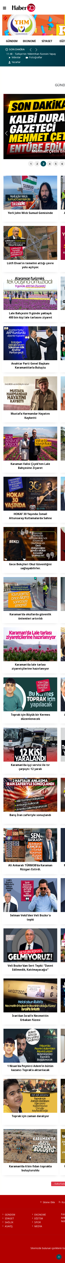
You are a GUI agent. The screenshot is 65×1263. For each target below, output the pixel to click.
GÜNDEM (12, 41)
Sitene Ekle (47, 1202)
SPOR (36, 1222)
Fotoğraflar (33, 57)
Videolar (14, 57)
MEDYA (36, 1226)
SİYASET (47, 41)
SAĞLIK (7, 1222)
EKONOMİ (29, 41)
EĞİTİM (37, 1218)
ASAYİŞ (7, 1226)
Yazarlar (14, 62)
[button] (32, 51)
